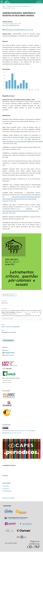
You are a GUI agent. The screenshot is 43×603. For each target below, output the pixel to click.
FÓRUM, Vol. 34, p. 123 (9, 295)
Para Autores (5, 488)
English (6, 350)
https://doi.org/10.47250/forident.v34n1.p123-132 (19, 29)
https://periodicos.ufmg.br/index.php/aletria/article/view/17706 (20, 211)
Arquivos (9, 6)
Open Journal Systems (8, 498)
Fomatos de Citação (8, 318)
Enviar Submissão (8, 340)
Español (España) (9, 355)
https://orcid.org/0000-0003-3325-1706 (10, 25)
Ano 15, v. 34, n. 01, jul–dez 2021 (21, 6)
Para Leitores (5, 486)
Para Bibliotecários (7, 491)
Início (3, 6)
